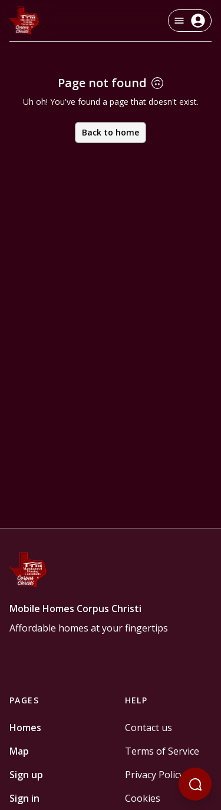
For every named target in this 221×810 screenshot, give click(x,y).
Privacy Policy (154, 774)
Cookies (142, 798)
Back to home (110, 132)
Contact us (148, 727)
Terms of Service (162, 751)
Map (19, 751)
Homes (25, 727)
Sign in (24, 798)
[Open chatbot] (195, 784)
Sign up (26, 774)
